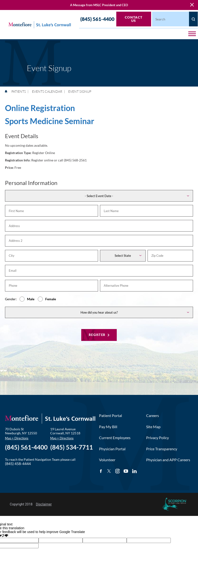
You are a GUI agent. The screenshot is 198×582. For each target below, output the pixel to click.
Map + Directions (16, 438)
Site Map (153, 426)
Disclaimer (44, 504)
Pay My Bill (108, 426)
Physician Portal (112, 448)
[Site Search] (193, 19)
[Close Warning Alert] (192, 5)
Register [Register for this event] (97, 334)
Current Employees (114, 437)
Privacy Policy (157, 437)
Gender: (11, 299)
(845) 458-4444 (18, 463)
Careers (152, 415)
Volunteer (107, 459)
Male (30, 299)
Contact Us (134, 19)
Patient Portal (110, 415)
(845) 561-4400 (97, 19)
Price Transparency (161, 448)
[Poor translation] (4, 535)
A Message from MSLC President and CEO (99, 5)
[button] (192, 34)
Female (50, 299)
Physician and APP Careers (168, 459)
